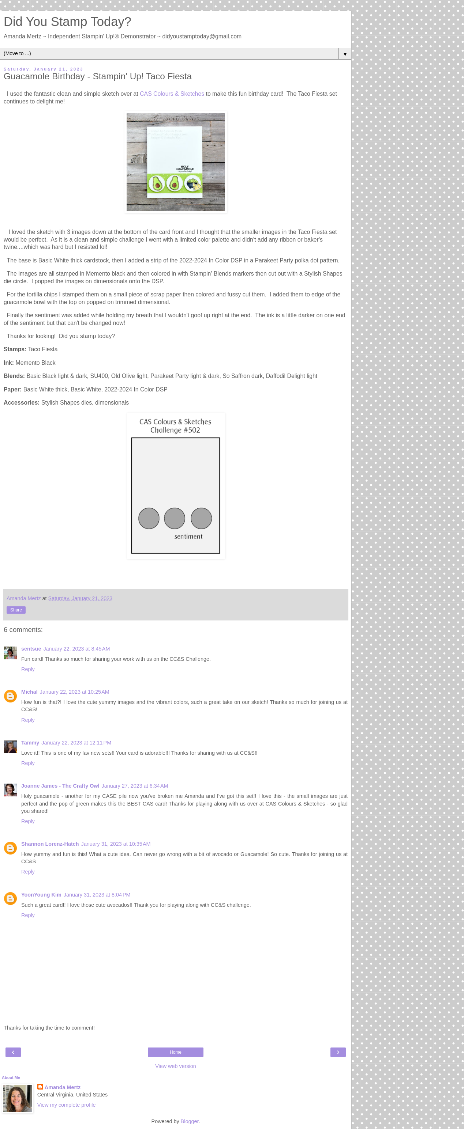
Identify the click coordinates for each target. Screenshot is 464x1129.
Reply (28, 669)
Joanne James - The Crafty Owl (60, 786)
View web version (175, 1066)
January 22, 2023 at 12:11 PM (76, 743)
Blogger (190, 1121)
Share (16, 610)
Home (176, 1052)
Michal (29, 692)
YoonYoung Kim (41, 895)
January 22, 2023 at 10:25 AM (74, 692)
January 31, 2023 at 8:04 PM (97, 895)
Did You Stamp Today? (67, 22)
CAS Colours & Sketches (172, 94)
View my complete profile (66, 1105)
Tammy (30, 743)
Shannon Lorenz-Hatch (50, 844)
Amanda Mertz (63, 1087)
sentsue (31, 649)
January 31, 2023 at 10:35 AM (116, 844)
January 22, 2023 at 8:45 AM (76, 649)
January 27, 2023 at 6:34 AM (135, 786)
